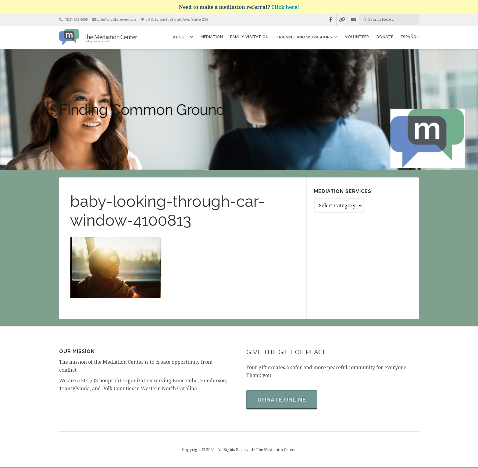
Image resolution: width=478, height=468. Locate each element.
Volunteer (357, 36)
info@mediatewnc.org (122, 19)
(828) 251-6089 (77, 19)
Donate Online (283, 400)
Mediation (212, 36)
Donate (384, 36)
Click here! (285, 7)
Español (410, 36)
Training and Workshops (304, 37)
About (180, 37)
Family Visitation (249, 36)
